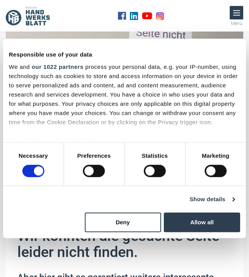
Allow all (202, 222)
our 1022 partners (57, 66)
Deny (123, 222)
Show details (207, 199)
